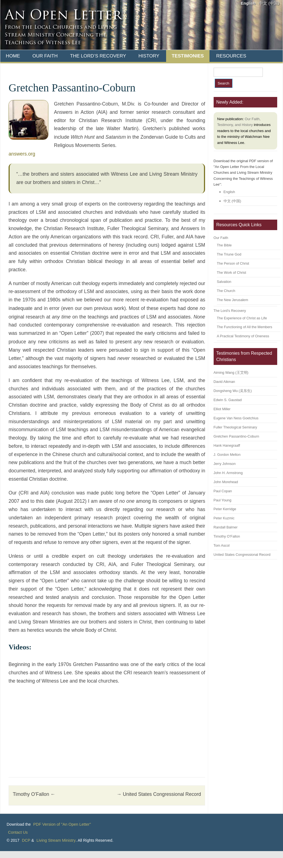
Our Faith (45, 56)
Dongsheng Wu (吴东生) (233, 391)
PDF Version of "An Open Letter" (62, 824)
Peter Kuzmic (224, 518)
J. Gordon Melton (227, 454)
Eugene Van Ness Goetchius (236, 418)
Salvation (224, 282)
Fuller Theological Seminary (235, 427)
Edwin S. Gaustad (228, 400)
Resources (231, 56)
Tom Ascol (222, 545)
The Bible (224, 245)
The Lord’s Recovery (98, 56)
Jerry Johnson (225, 464)
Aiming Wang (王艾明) (231, 372)
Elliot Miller (222, 409)
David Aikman (224, 382)
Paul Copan (223, 491)
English (248, 3)
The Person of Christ (233, 263)
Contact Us (18, 832)
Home (13, 56)
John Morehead (226, 482)
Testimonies (188, 56)
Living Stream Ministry (56, 840)
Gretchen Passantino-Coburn (236, 436)
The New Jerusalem (232, 300)
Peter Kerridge (225, 509)
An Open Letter (63, 16)
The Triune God (229, 254)
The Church (226, 291)
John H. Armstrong (228, 473)
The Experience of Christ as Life (242, 318)
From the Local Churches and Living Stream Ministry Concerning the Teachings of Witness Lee (61, 35)
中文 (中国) (269, 3)
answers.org (22, 154)
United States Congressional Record (159, 794)
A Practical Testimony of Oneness (243, 336)
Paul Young (222, 500)
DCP (26, 840)
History (148, 56)
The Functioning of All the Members (244, 327)
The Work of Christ (231, 272)
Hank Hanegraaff (227, 445)
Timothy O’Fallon (34, 794)
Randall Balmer (226, 527)
